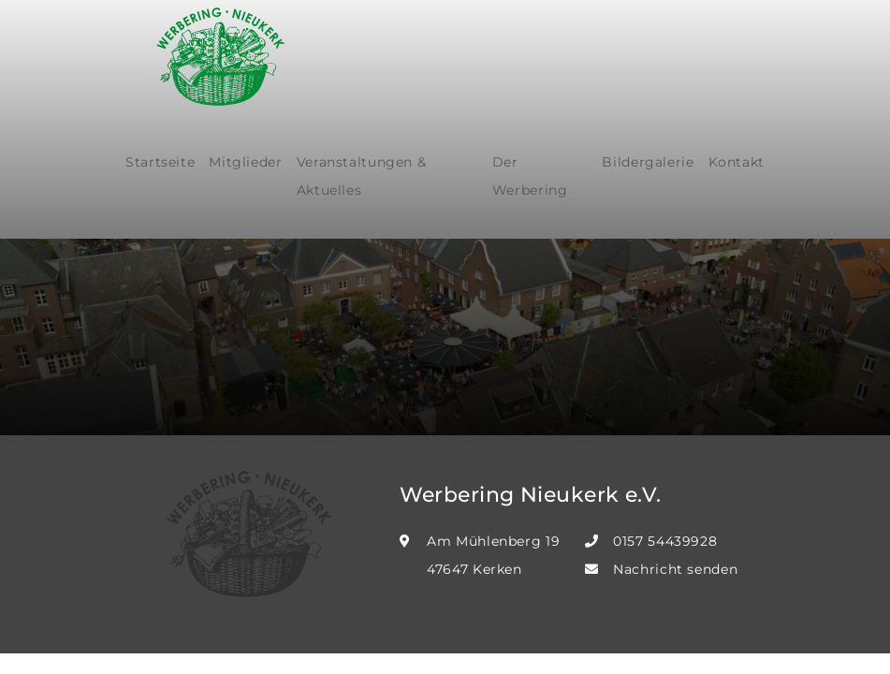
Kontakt (736, 162)
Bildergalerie (647, 162)
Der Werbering (530, 176)
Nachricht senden (675, 569)
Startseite (160, 162)
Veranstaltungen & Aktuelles (362, 176)
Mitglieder (245, 162)
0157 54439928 (665, 541)
